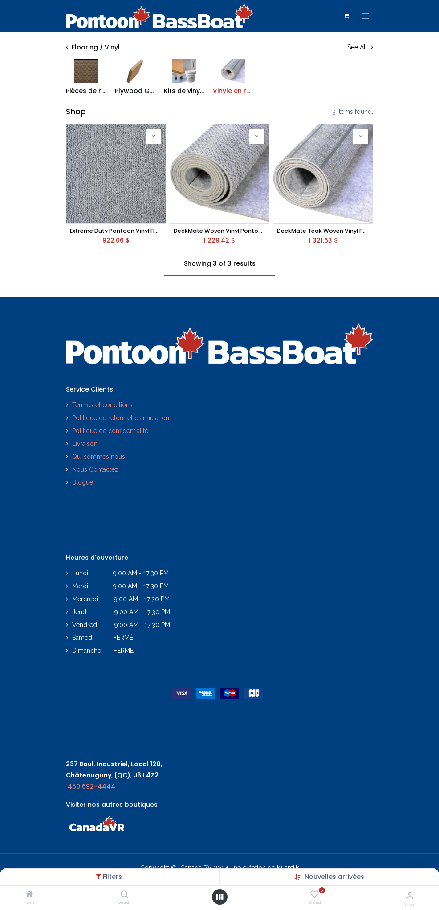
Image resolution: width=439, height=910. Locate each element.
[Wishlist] (314, 894)
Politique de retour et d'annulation (120, 417)
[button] (334, 877)
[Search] (124, 894)
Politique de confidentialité (111, 430)
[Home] (29, 894)
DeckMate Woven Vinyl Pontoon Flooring (220, 230)
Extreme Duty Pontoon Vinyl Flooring (116, 230)
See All (360, 47)
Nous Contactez (95, 469)
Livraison (85, 443)
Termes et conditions (102, 404)
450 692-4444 (91, 786)
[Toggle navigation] (366, 16)
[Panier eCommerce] (346, 16)
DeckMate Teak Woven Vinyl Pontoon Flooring (323, 230)
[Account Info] (410, 895)
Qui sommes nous (98, 456)
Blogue (82, 482)
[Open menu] (219, 897)
